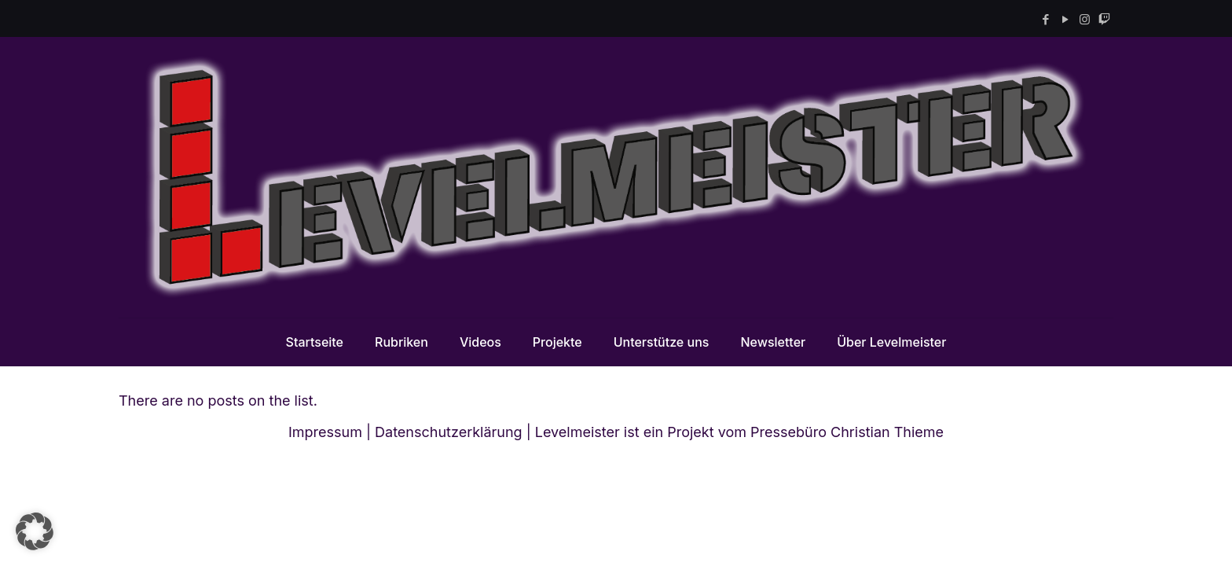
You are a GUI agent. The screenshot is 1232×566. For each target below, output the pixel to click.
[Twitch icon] (1104, 19)
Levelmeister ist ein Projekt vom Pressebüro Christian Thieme (739, 432)
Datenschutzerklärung (448, 432)
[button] (34, 531)
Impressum (325, 432)
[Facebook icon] (1045, 19)
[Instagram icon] (1085, 19)
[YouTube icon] (1065, 19)
